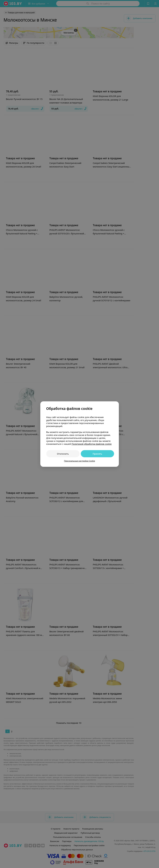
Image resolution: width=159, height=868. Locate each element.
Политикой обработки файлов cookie (91, 443)
